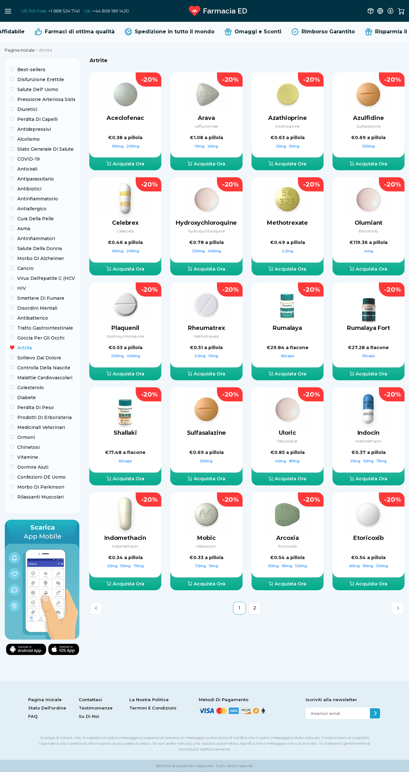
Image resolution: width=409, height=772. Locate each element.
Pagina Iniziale (45, 699)
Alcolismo (28, 139)
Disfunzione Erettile (40, 79)
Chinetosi (28, 447)
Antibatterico (32, 318)
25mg (281, 146)
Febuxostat (287, 441)
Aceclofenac (125, 118)
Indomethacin (368, 441)
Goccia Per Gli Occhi (40, 337)
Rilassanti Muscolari (40, 496)
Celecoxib (125, 231)
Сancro (25, 268)
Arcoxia (287, 537)
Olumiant (369, 222)
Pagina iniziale (20, 50)
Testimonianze (96, 707)
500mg (368, 146)
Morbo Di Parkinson (40, 487)
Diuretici (27, 109)
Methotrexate (287, 222)
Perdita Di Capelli (37, 119)
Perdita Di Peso (35, 407)
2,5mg (287, 251)
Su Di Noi (89, 716)
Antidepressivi (34, 129)
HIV (21, 288)
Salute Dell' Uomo (37, 89)
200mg (132, 146)
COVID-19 (28, 159)
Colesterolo (30, 387)
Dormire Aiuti (32, 467)
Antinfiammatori (36, 238)
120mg (301, 566)
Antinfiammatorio (37, 198)
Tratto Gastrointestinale (45, 328)
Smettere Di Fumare (40, 298)
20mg (212, 146)
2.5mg (200, 356)
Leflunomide (206, 126)
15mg (213, 566)
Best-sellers (31, 69)
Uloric (287, 432)
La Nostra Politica (149, 699)
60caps (287, 356)
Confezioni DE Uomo (41, 477)
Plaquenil (125, 327)
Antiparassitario (35, 178)
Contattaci (90, 699)
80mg (294, 461)
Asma (23, 228)
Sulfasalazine (369, 126)
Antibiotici (29, 188)
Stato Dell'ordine (47, 707)
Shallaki (125, 432)
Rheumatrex (206, 327)
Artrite (24, 347)
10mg (200, 146)
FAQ (32, 716)
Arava (206, 118)
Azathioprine (287, 118)
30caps (368, 356)
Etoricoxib (287, 546)
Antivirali (27, 169)
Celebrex (125, 222)
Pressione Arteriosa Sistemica (46, 99)
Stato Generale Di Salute (45, 149)
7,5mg (201, 566)
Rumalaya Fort (368, 327)
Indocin (368, 432)
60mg (274, 566)
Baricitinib (368, 231)
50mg (294, 146)
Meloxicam (206, 546)
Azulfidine (368, 118)
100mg (118, 146)
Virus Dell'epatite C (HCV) (46, 278)
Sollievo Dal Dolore (39, 357)
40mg (281, 461)
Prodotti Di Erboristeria (44, 417)
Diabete (26, 397)
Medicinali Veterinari (41, 427)
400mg (214, 251)
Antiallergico (31, 208)
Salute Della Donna (39, 248)
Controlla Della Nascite (43, 367)
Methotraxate (206, 336)
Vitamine (27, 457)
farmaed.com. (201, 765)
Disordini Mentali (37, 308)
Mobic (206, 537)
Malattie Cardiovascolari (44, 377)
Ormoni (26, 437)
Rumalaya (287, 327)
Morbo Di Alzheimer (40, 258)
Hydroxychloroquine (206, 222)
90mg (287, 566)
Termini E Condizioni (152, 707)
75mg (381, 461)
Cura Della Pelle (35, 218)
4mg (368, 251)
